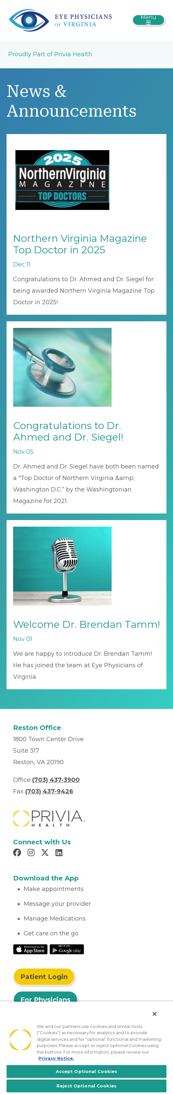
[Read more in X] (46, 853)
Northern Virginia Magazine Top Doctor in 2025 (80, 244)
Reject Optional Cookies (86, 1085)
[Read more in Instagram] (32, 853)
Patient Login (44, 977)
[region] (86, 1047)
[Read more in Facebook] (18, 853)
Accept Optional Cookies (87, 1071)
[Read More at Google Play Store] (67, 948)
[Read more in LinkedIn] (59, 853)
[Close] (154, 1014)
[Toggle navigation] (148, 20)
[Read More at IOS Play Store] (30, 948)
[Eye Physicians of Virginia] (60, 19)
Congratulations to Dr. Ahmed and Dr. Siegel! (68, 431)
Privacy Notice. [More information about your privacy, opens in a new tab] (56, 1058)
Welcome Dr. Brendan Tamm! (86, 624)
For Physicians (45, 1000)
